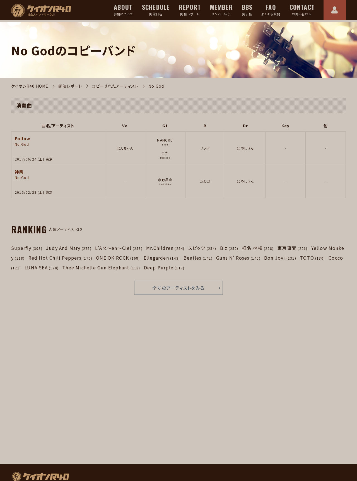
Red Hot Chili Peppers (60, 257)
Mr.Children (165, 248)
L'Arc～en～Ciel (119, 248)
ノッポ (205, 148)
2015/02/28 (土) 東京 (34, 192)
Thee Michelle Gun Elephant (101, 267)
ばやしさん (245, 148)
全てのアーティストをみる (178, 287)
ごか (164, 152)
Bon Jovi (280, 257)
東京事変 (292, 248)
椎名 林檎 (258, 248)
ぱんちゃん (125, 148)
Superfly (26, 248)
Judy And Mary (68, 248)
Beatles (198, 257)
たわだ (205, 181)
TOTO (312, 257)
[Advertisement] (93, 400)
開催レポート (70, 86)
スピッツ (202, 248)
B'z (229, 248)
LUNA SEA (42, 267)
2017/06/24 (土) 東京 (34, 159)
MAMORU (165, 140)
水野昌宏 (165, 179)
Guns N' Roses (238, 257)
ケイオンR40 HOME (29, 86)
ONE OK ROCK (118, 257)
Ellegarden (162, 257)
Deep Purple (164, 267)
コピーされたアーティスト (115, 86)
